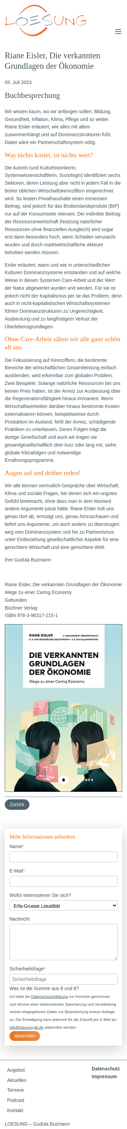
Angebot (16, 1070)
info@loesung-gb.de (26, 1027)
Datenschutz (106, 1068)
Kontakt (15, 1110)
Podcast (15, 1100)
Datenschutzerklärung (49, 996)
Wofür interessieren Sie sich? (40, 895)
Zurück (17, 804)
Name (16, 846)
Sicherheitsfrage (27, 968)
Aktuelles (16, 1080)
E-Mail (17, 870)
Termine (15, 1090)
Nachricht (19, 919)
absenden (24, 1036)
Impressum (104, 1076)
